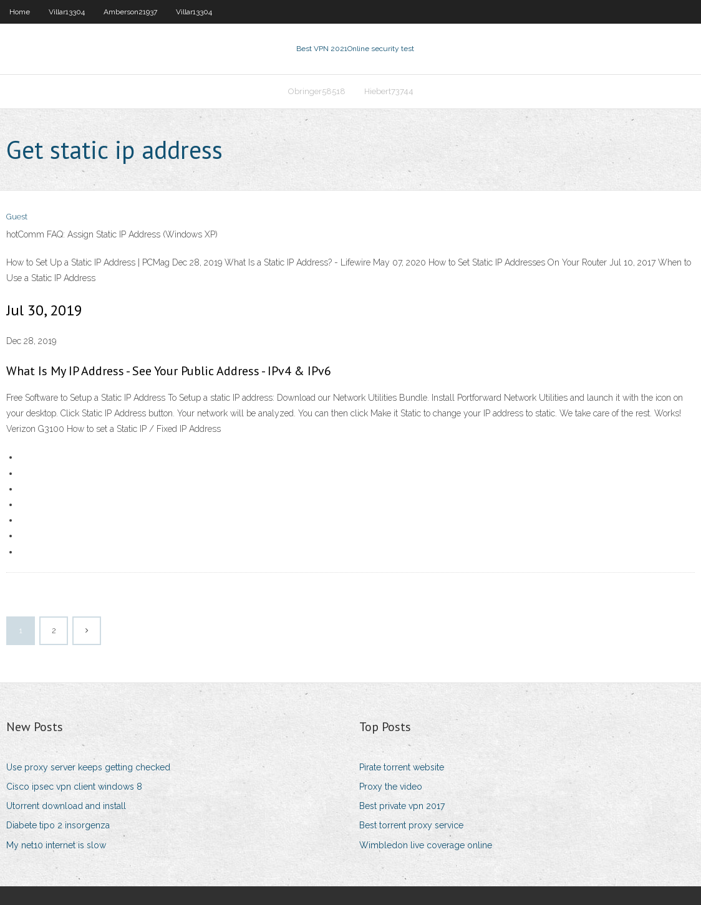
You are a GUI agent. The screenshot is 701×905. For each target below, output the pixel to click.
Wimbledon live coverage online (425, 845)
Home (19, 11)
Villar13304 (67, 11)
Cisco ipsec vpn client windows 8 (74, 787)
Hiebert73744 (388, 91)
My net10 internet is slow (56, 845)
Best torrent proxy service (411, 825)
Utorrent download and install (66, 806)
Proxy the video (390, 787)
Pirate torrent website (401, 767)
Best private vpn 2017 (402, 806)
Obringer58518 (317, 91)
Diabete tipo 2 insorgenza (58, 825)
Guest (16, 216)
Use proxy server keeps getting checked (88, 767)
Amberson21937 (130, 11)
